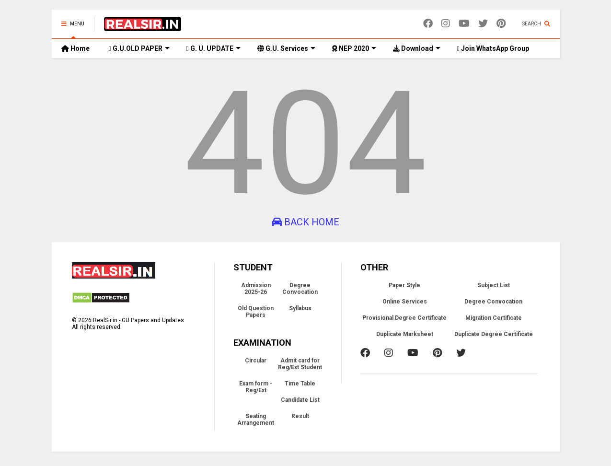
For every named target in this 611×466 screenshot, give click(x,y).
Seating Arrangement (255, 419)
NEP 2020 (354, 48)
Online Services (404, 301)
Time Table (300, 383)
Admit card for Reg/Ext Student (300, 364)
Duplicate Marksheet (404, 334)
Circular (255, 360)
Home (75, 48)
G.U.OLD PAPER (139, 48)
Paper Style (404, 285)
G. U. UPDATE (213, 48)
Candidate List (300, 399)
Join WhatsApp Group (493, 48)
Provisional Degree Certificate (404, 318)
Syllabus (300, 308)
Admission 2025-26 (256, 288)
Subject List (493, 285)
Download (416, 48)
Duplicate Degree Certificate (493, 334)
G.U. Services (286, 48)
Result (300, 416)
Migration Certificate (493, 318)
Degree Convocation (300, 288)
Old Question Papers (256, 311)
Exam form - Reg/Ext (255, 387)
